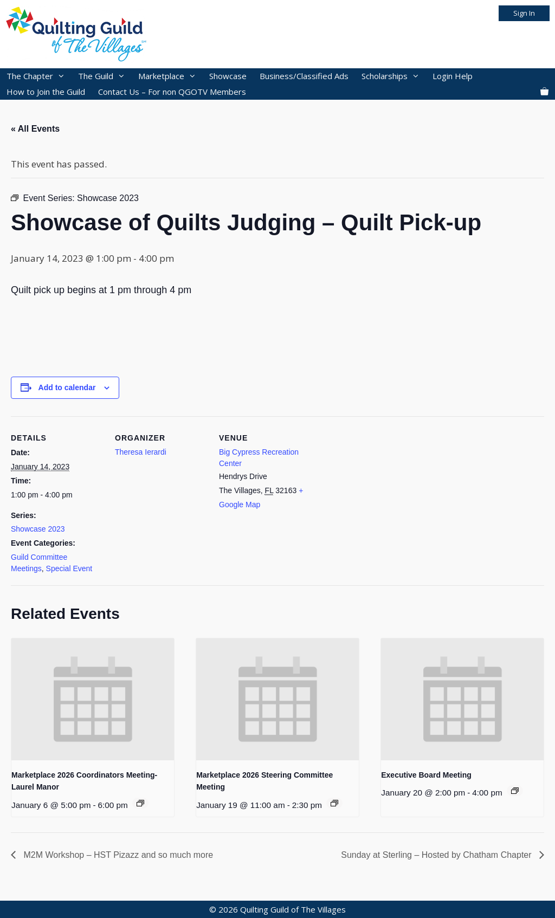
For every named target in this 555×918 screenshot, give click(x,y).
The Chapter (39, 76)
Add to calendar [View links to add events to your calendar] (67, 387)
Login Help (453, 75)
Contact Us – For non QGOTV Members (172, 91)
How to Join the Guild (46, 91)
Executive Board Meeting (426, 775)
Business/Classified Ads (304, 75)
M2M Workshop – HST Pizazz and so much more (117, 854)
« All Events (35, 128)
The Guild (105, 76)
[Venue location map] (380, 491)
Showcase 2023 (38, 529)
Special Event (69, 568)
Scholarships (394, 76)
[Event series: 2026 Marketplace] (140, 803)
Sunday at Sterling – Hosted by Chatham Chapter (437, 854)
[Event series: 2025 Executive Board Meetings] (515, 790)
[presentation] (92, 699)
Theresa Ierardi (140, 452)
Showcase (228, 75)
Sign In (524, 13)
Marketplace (170, 76)
